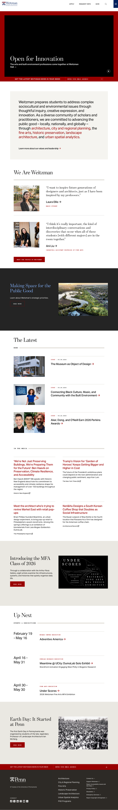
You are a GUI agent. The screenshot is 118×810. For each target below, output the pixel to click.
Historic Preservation (67, 790)
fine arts (25, 132)
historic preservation (48, 132)
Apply (71, 6)
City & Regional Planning (68, 782)
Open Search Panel (105, 5)
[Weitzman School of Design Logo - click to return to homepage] (11, 5)
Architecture (63, 778)
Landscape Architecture (68, 793)
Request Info (85, 6)
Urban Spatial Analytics (68, 797)
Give (97, 6)
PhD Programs (64, 801)
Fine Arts (62, 786)
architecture (40, 128)
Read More (17, 304)
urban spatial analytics (62, 137)
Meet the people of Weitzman (29, 259)
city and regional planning (70, 128)
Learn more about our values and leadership (38, 148)
